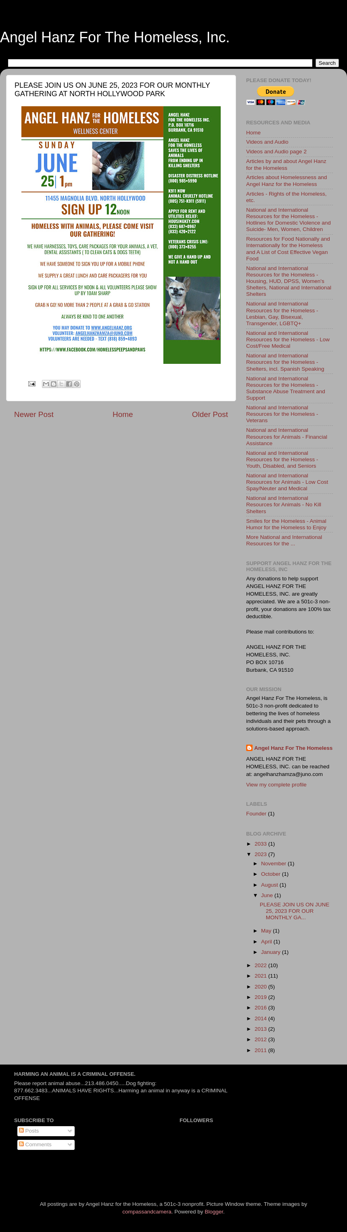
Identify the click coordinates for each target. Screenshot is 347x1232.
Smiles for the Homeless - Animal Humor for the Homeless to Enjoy (286, 524)
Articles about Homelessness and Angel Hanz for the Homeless (286, 180)
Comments (35, 1144)
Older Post (210, 414)
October (271, 874)
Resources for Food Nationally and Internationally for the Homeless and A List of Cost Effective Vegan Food (288, 249)
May (267, 931)
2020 (261, 987)
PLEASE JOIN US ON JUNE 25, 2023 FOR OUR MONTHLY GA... (295, 911)
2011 (261, 1050)
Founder (256, 814)
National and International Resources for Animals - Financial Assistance (286, 436)
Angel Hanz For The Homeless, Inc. (115, 37)
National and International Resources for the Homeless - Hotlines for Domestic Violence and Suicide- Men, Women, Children (288, 220)
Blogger (214, 1212)
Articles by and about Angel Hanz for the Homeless (286, 164)
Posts (29, 1131)
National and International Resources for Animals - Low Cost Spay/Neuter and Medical (287, 482)
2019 (261, 997)
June (267, 895)
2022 (261, 965)
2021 (261, 976)
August (270, 885)
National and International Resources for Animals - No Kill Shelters (283, 504)
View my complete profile (276, 785)
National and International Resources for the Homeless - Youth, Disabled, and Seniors (282, 459)
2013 (261, 1029)
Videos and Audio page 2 (276, 152)
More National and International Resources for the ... (284, 540)
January (271, 952)
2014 (261, 1018)
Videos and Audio (267, 142)
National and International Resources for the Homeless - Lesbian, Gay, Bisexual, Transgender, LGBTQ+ (282, 313)
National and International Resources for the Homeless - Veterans (282, 413)
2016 (261, 1008)
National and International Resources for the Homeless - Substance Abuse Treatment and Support (285, 388)
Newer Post (34, 414)
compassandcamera (146, 1212)
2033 (261, 844)
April (267, 942)
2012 (261, 1039)
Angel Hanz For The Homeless (293, 748)
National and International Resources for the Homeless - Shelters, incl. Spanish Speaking (285, 362)
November (274, 864)
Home (123, 414)
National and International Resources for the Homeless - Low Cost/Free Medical (288, 339)
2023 (261, 854)
